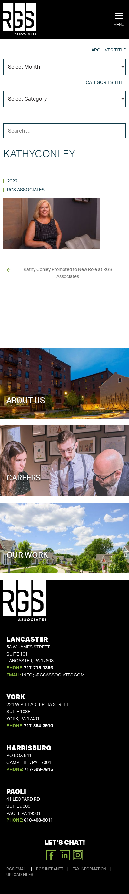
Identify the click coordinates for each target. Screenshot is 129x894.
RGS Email (16, 869)
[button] (119, 19)
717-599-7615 (38, 770)
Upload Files (19, 875)
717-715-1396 (38, 668)
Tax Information (89, 869)
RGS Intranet (49, 869)
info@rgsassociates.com (53, 675)
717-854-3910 (38, 726)
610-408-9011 (38, 820)
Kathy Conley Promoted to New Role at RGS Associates (68, 273)
